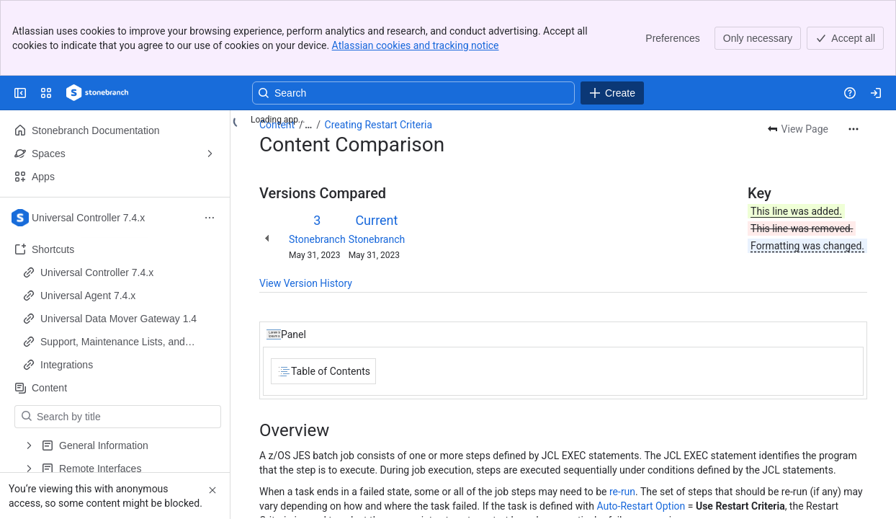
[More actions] (853, 129)
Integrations (66, 365)
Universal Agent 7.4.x (87, 295)
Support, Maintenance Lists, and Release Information (112, 342)
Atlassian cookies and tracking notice (415, 45)
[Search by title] (126, 417)
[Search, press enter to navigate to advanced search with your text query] (413, 93)
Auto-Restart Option (640, 506)
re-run (622, 491)
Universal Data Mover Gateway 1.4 (118, 318)
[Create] (612, 93)
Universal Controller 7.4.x (96, 272)
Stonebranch (317, 239)
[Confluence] (97, 93)
